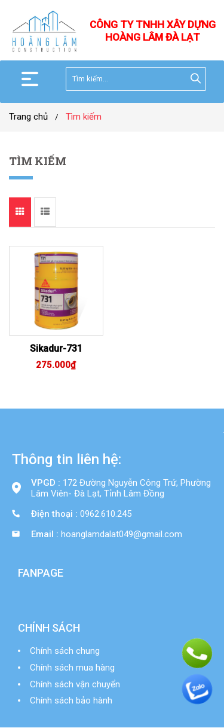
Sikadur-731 (56, 348)
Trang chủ (28, 116)
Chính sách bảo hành (71, 700)
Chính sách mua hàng (72, 667)
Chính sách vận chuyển (75, 684)
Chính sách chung (65, 650)
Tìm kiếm (84, 116)
